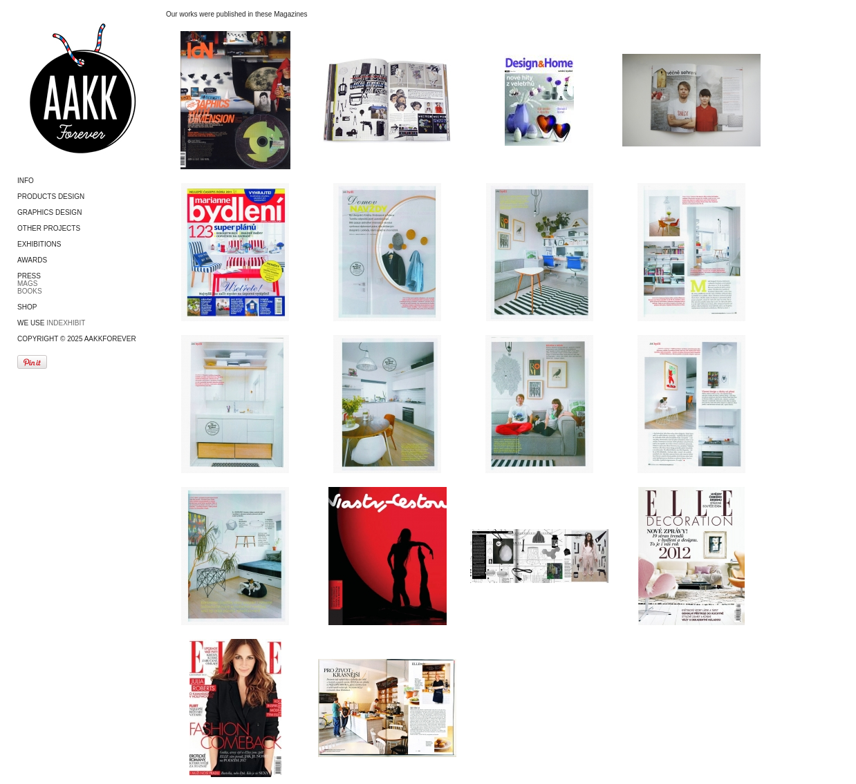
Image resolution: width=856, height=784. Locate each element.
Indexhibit (65, 323)
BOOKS (29, 291)
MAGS (27, 283)
